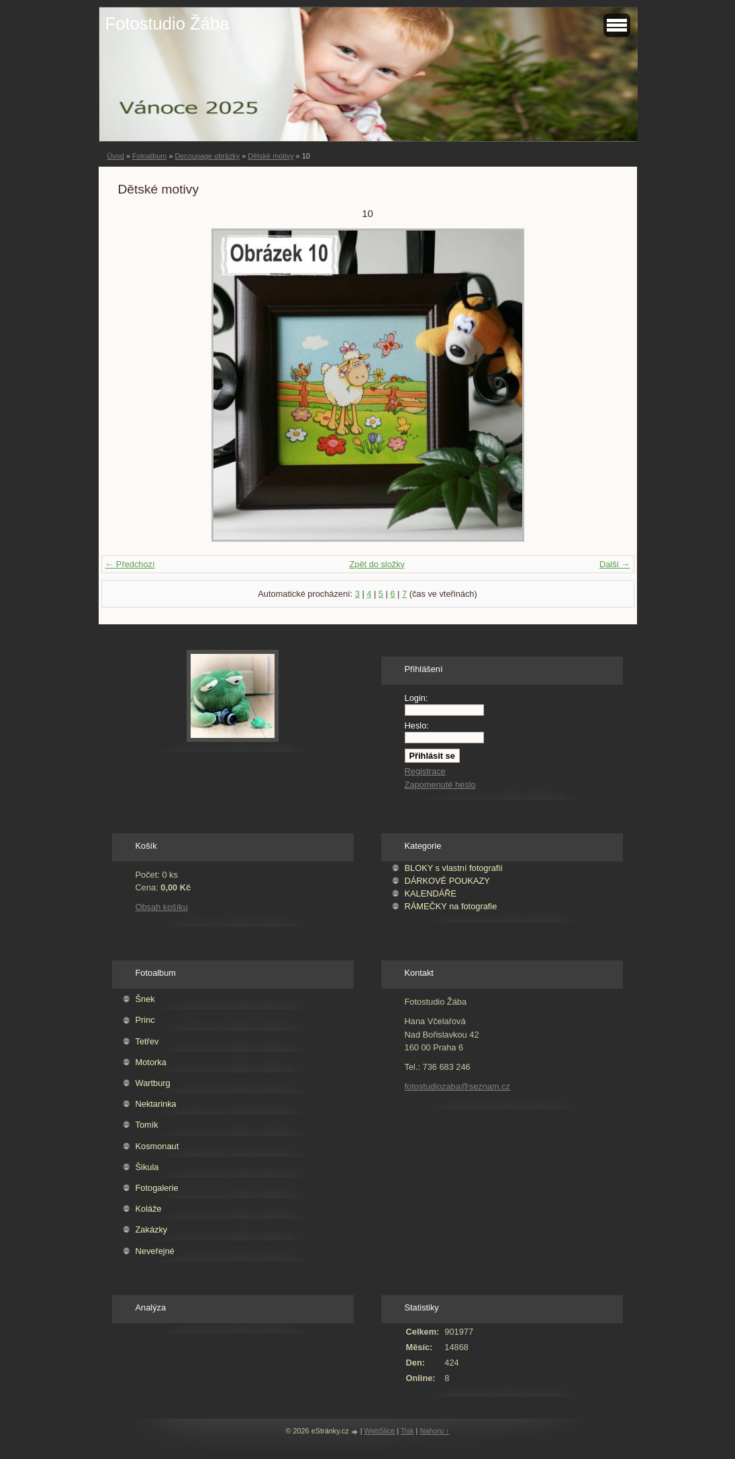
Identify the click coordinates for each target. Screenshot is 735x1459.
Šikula (147, 1167)
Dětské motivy (270, 156)
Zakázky (152, 1229)
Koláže (149, 1209)
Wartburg (153, 1083)
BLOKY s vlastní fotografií (454, 868)
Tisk (407, 1431)
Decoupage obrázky (207, 156)
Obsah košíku (162, 907)
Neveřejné (155, 1251)
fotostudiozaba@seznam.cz (457, 1086)
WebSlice (379, 1431)
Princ (145, 1020)
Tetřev (147, 1041)
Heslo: (417, 725)
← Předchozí (130, 564)
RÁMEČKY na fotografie (451, 906)
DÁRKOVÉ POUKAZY (447, 881)
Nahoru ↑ (434, 1431)
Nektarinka (156, 1104)
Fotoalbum (149, 156)
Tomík (147, 1125)
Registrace (425, 771)
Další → (614, 564)
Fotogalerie (157, 1188)
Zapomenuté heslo (440, 785)
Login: (416, 698)
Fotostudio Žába (167, 23)
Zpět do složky (377, 564)
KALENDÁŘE (431, 893)
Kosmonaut (157, 1146)
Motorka (151, 1062)
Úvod (115, 156)
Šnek (145, 999)
